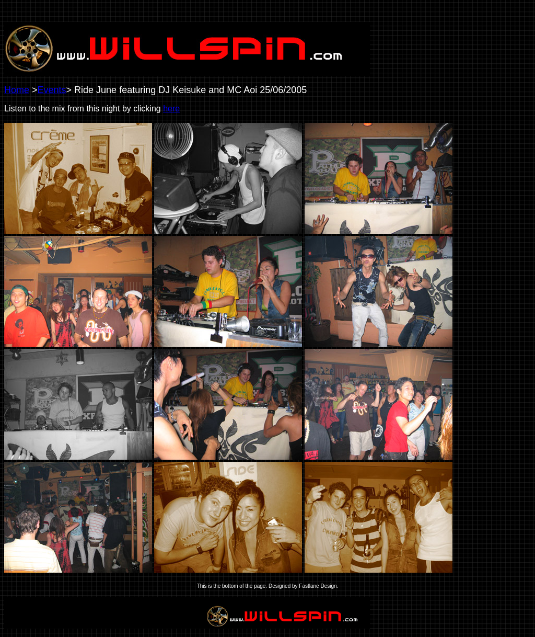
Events (52, 90)
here (171, 108)
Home (16, 90)
